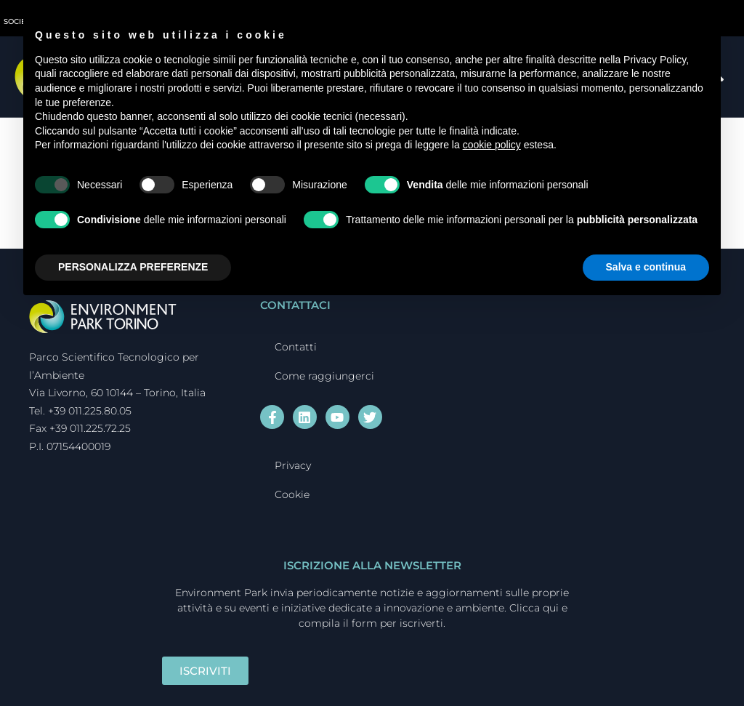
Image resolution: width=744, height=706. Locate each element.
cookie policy (492, 145)
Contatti (296, 346)
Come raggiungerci (324, 375)
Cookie (292, 494)
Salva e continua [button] (646, 267)
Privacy (293, 465)
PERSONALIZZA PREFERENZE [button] (133, 267)
